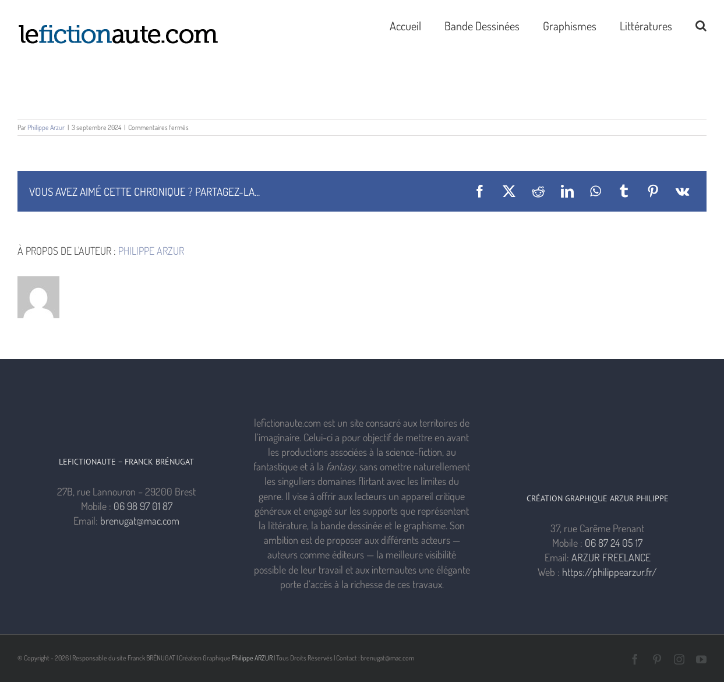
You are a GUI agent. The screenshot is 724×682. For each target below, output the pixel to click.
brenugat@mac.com (139, 520)
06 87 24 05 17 (613, 542)
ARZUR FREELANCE (611, 557)
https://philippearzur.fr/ (609, 571)
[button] (701, 24)
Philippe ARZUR (252, 657)
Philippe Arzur (46, 127)
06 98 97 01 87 (143, 506)
